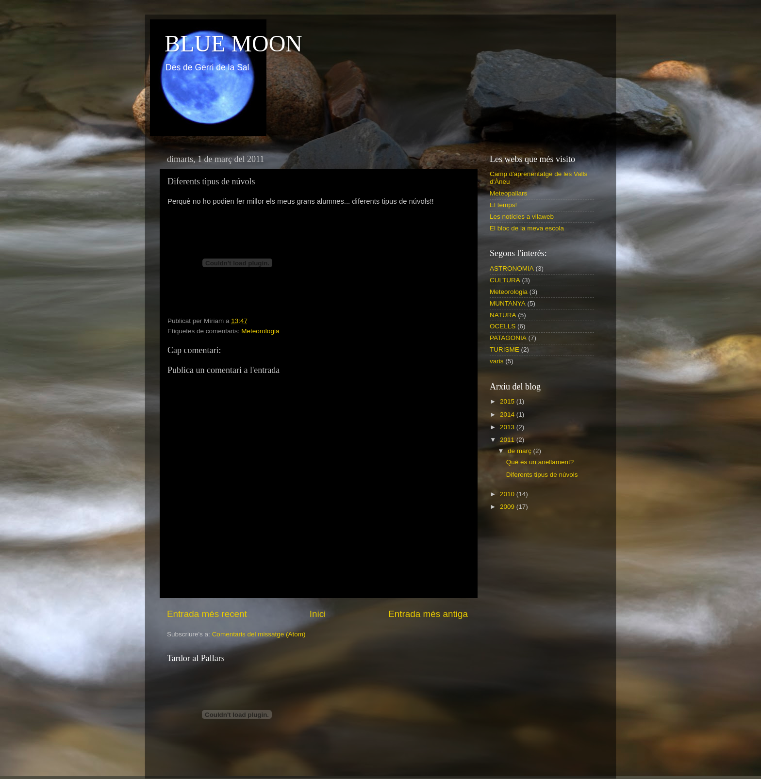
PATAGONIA (508, 337)
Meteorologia (260, 331)
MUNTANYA (508, 303)
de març (520, 450)
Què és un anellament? (540, 462)
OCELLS (502, 326)
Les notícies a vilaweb (522, 216)
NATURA (503, 315)
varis (497, 361)
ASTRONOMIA (512, 268)
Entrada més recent (207, 614)
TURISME (504, 349)
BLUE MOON (233, 43)
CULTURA (505, 280)
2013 (508, 427)
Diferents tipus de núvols (542, 474)
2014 (508, 414)
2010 (508, 494)
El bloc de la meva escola (527, 228)
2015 (508, 401)
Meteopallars (508, 193)
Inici (318, 614)
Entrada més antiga (428, 614)
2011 (508, 439)
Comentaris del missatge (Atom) (259, 634)
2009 (508, 506)
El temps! (503, 205)
